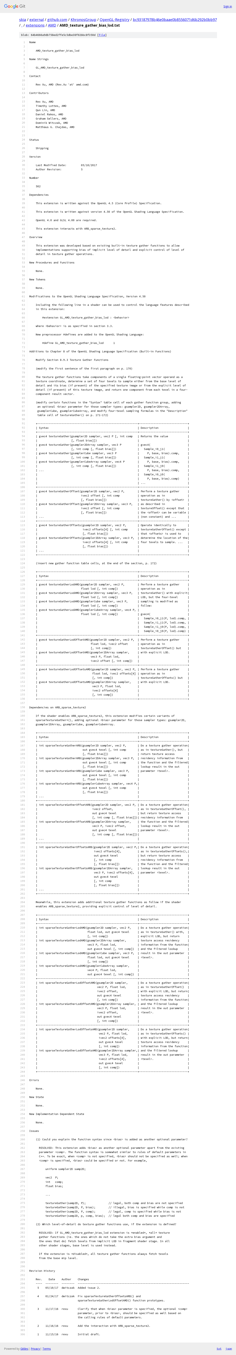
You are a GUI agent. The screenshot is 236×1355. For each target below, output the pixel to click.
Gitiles (24, 1349)
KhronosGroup (83, 19)
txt (219, 1348)
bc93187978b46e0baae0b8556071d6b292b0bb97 (175, 19)
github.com (57, 19)
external (36, 19)
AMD (52, 25)
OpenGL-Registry (114, 19)
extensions (35, 25)
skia (22, 19)
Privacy (35, 1349)
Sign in (227, 6)
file (102, 35)
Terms (46, 1349)
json (229, 1348)
